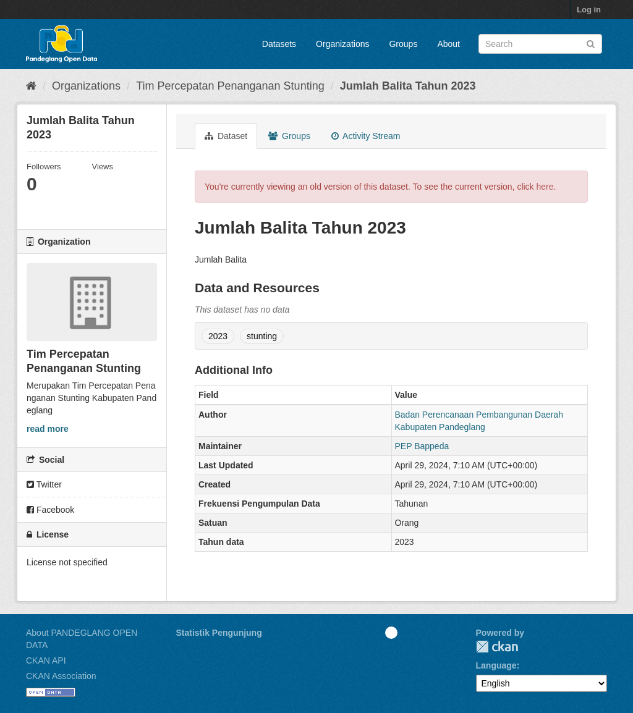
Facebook (50, 510)
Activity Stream (365, 136)
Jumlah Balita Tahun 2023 (408, 86)
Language (496, 665)
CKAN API (46, 660)
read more (48, 429)
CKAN (497, 646)
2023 (217, 336)
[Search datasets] (540, 44)
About (448, 44)
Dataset (226, 136)
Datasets (279, 44)
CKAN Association (61, 676)
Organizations (342, 44)
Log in (589, 9)
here (545, 187)
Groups (403, 44)
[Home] (31, 86)
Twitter (44, 484)
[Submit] (590, 43)
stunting (262, 336)
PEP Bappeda (422, 446)
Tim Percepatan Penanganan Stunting (230, 86)
